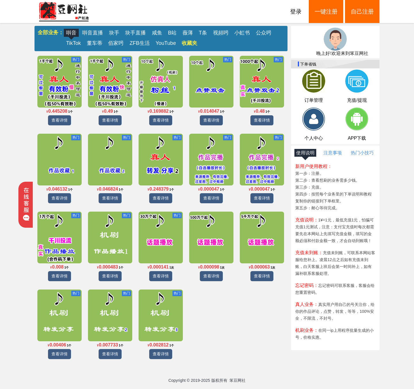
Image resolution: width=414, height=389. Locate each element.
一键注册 (326, 11)
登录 (296, 11)
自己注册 (362, 11)
